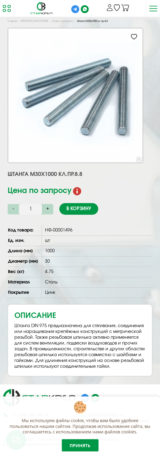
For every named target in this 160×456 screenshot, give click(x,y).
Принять (80, 445)
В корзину (78, 208)
